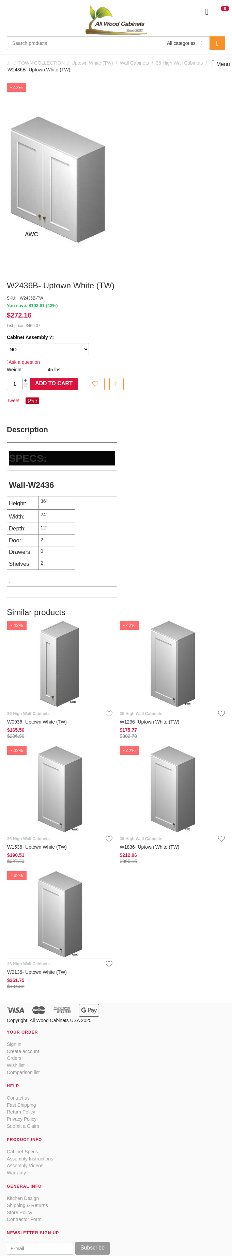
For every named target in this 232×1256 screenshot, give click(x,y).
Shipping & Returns (27, 1205)
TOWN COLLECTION (41, 63)
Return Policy (21, 1112)
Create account (23, 1051)
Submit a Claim (23, 1126)
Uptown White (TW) (92, 63)
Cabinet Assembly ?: (30, 337)
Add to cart (54, 383)
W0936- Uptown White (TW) (37, 722)
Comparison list (23, 1072)
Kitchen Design (23, 1198)
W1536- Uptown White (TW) (37, 847)
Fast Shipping (21, 1105)
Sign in (14, 1044)
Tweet (13, 400)
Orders (14, 1058)
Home (9, 63)
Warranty (16, 1172)
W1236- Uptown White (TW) (150, 722)
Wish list (16, 1065)
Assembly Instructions (30, 1158)
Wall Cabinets (134, 63)
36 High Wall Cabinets (179, 63)
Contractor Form (24, 1219)
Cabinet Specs (22, 1151)
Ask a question (23, 362)
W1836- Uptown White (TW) (150, 847)
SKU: (11, 298)
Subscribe (92, 1248)
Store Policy (19, 1212)
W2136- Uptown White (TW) (37, 972)
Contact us (18, 1098)
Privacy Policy (21, 1119)
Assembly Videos (25, 1165)
